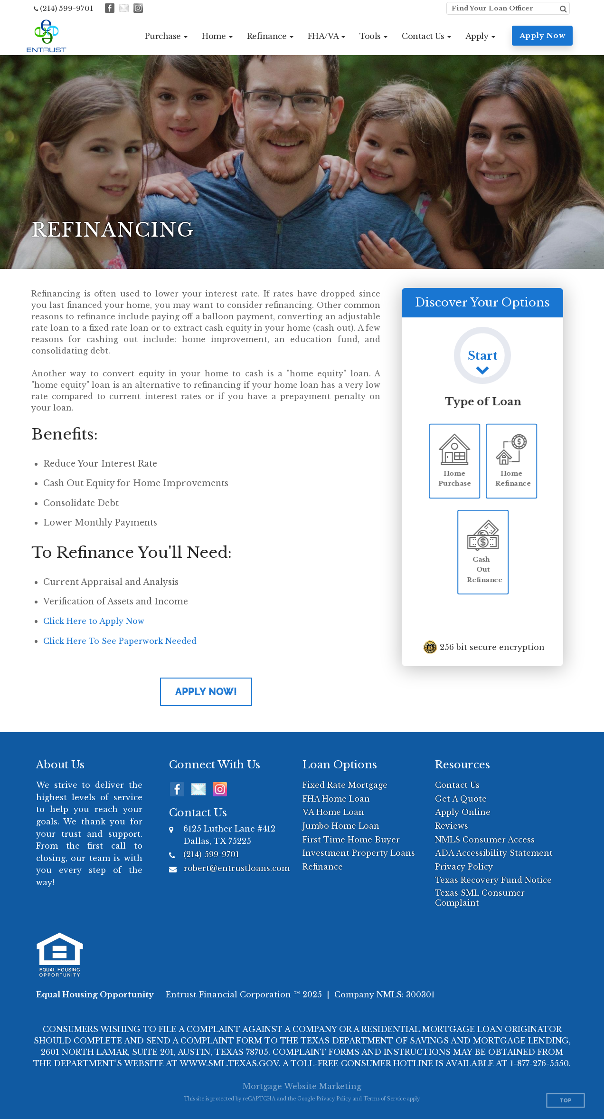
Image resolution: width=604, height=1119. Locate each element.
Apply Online (463, 812)
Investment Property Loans (358, 853)
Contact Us (457, 785)
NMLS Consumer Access (485, 839)
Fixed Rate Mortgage (344, 785)
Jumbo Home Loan (340, 826)
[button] (166, 36)
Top (566, 1101)
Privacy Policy (464, 866)
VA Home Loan (333, 812)
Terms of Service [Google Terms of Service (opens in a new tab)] (384, 1099)
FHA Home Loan (336, 798)
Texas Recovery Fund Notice (493, 880)
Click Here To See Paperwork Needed (120, 641)
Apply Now (542, 35)
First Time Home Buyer (351, 839)
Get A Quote (461, 798)
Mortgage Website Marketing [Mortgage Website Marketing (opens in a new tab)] (302, 1086)
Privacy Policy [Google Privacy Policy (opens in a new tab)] (333, 1099)
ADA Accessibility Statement (494, 853)
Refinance (322, 866)
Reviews (451, 826)
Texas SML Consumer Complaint (480, 898)
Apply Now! (206, 692)
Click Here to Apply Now (93, 621)
